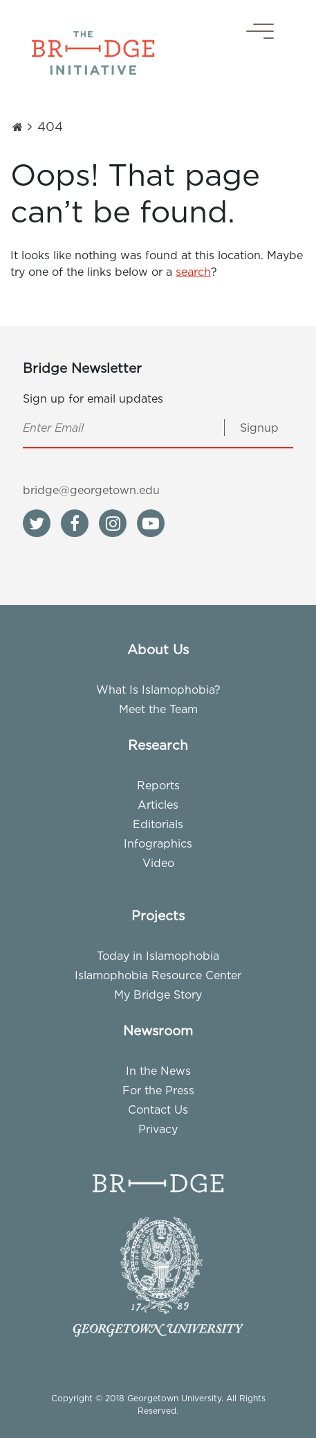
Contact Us (158, 1109)
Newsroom (158, 1030)
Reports (158, 785)
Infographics (158, 843)
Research (158, 745)
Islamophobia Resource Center (158, 975)
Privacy (158, 1129)
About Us (158, 649)
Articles (158, 804)
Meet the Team (158, 709)
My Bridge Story (158, 994)
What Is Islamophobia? (158, 689)
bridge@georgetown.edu (91, 490)
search (193, 271)
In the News (158, 1070)
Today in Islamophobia (158, 955)
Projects (158, 915)
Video (158, 863)
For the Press (158, 1090)
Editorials (158, 824)
